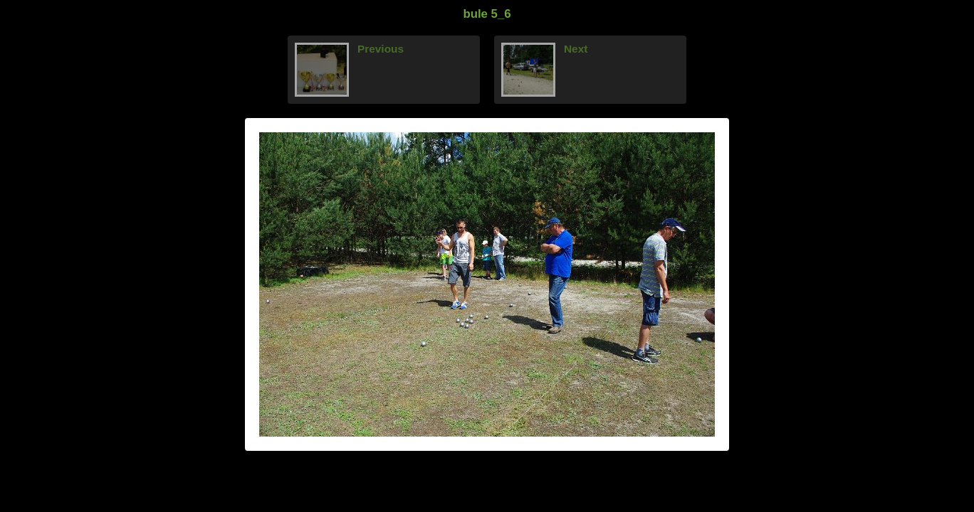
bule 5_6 (486, 14)
